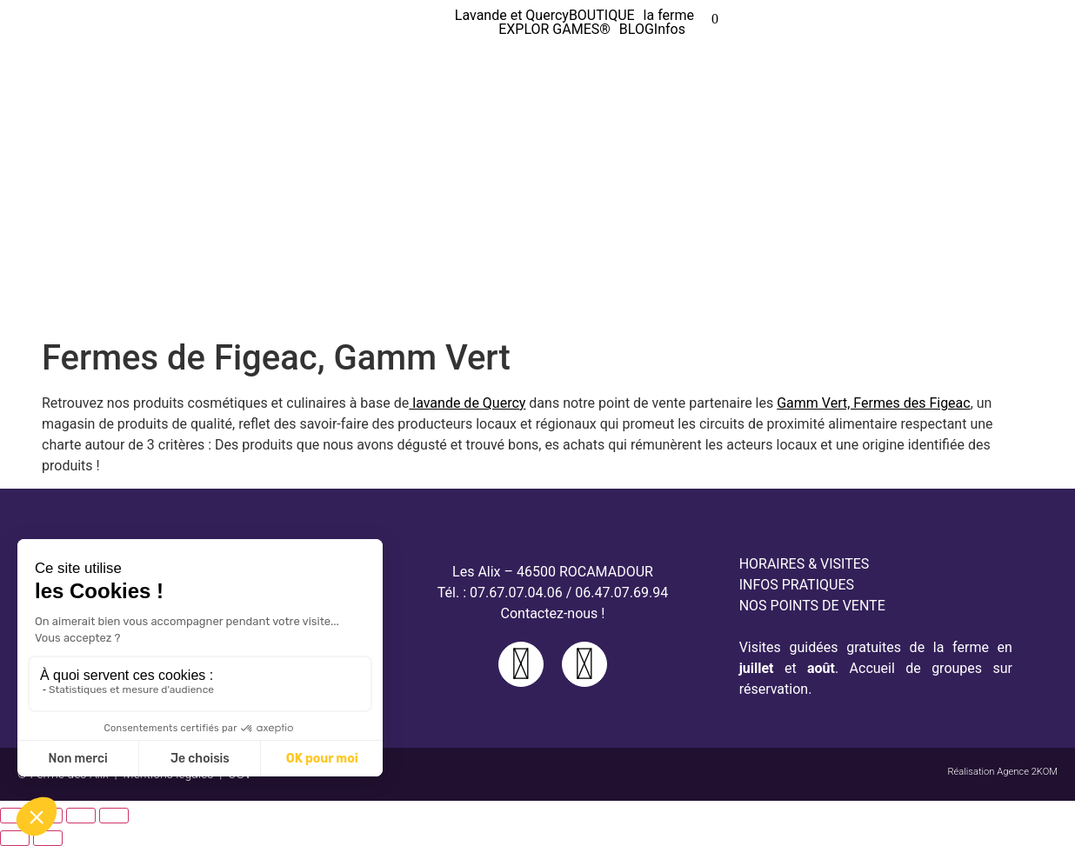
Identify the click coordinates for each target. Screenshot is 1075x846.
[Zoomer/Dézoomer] (15, 815)
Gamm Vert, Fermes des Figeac (873, 403)
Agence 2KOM (1027, 771)
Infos (669, 30)
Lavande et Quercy (512, 16)
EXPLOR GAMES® (554, 30)
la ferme (669, 16)
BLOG (636, 30)
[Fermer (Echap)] (114, 815)
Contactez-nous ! (553, 613)
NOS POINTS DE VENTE (812, 605)
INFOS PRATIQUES (796, 584)
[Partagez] (81, 815)
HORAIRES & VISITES (804, 564)
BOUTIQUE (602, 16)
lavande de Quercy (467, 403)
